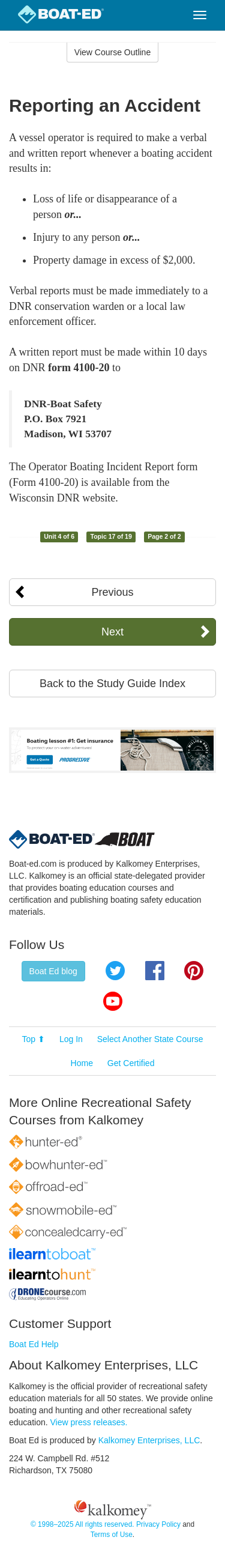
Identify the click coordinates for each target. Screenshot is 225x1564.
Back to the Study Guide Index (112, 683)
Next (112, 632)
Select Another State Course (150, 1039)
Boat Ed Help (34, 1344)
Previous (112, 592)
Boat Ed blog (53, 971)
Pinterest (193, 970)
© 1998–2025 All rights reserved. (82, 1524)
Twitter (115, 970)
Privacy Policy (158, 1524)
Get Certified (131, 1063)
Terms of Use (112, 1534)
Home (82, 1063)
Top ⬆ (33, 1039)
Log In (71, 1039)
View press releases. (89, 1422)
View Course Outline (112, 52)
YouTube (112, 1001)
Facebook (154, 970)
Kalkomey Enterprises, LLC (149, 1440)
